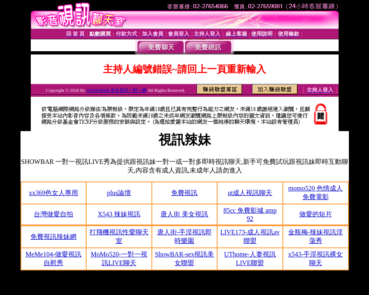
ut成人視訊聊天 (250, 192)
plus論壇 (119, 192)
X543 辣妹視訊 (119, 214)
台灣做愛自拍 (53, 214)
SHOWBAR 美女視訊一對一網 (117, 90)
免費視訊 (184, 192)
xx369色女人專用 (53, 192)
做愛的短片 (315, 214)
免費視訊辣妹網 (53, 236)
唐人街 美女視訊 (184, 214)
